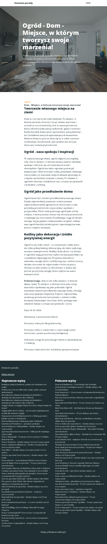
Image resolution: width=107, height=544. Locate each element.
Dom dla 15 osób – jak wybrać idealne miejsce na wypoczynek (75, 472)
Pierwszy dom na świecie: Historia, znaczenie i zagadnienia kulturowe (79, 398)
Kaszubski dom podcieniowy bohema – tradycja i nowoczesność (22, 493)
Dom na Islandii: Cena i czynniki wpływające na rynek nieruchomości (77, 466)
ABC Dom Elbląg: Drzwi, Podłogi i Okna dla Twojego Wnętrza (23, 508)
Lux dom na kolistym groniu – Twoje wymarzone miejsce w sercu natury (79, 485)
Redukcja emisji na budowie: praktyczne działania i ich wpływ (24, 385)
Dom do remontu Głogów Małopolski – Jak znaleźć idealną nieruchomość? (79, 430)
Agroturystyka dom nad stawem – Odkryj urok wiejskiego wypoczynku (25, 432)
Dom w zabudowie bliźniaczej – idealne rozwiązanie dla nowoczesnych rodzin (24, 446)
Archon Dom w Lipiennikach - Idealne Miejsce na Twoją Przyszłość (25, 524)
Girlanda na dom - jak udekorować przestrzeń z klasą (77, 481)
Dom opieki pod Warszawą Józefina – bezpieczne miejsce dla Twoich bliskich (79, 448)
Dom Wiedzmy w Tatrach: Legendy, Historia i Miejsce (77, 463)
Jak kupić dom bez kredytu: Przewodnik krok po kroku (77, 445)
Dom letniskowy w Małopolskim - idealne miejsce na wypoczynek (23, 427)
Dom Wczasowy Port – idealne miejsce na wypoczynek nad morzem (79, 459)
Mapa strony (8, 374)
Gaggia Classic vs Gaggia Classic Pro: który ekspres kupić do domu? (27, 406)
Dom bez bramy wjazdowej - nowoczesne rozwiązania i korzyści (25, 519)
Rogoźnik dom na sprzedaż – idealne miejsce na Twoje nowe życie (24, 498)
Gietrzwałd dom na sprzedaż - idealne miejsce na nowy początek (25, 487)
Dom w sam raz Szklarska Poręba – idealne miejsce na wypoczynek (77, 477)
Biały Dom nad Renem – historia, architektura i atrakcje (78, 418)
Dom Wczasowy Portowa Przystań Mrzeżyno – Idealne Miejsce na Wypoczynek (78, 453)
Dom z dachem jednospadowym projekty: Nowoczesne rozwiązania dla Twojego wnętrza (25, 474)
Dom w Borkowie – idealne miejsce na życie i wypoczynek (25, 442)
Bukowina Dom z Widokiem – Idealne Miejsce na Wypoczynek (75, 493)
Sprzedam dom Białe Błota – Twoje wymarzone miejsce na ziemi (79, 404)
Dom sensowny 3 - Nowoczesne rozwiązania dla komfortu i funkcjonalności (80, 393)
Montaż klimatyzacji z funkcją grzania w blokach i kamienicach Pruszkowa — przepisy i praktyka (22, 422)
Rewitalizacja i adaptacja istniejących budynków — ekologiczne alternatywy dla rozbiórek (22, 396)
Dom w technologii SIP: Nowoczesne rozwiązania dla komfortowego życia (24, 514)
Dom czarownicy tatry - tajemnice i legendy (73, 489)
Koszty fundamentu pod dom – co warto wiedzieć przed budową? (25, 503)
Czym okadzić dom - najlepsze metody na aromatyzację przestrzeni (78, 440)
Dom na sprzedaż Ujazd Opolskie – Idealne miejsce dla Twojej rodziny (78, 511)
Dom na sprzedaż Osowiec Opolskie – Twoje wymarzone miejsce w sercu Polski (78, 503)
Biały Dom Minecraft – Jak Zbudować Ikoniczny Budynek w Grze (79, 409)
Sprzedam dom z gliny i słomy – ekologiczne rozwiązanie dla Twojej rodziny (80, 435)
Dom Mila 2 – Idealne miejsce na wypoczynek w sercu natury (24, 451)
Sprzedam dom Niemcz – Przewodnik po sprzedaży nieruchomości (76, 414)
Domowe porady (23, 3)
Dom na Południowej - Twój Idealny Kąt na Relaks (75, 384)
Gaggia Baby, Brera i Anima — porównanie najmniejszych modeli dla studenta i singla (25, 412)
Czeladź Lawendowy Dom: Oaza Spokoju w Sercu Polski (25, 471)
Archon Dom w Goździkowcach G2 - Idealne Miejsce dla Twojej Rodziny (78, 388)
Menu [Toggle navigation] (88, 3)
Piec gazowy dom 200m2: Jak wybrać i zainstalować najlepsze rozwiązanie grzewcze (23, 482)
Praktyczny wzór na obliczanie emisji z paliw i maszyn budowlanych (24, 391)
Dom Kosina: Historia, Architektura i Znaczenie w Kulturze (26, 468)
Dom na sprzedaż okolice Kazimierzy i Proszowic (75, 426)
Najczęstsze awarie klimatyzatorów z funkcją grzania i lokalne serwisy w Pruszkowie (24, 417)
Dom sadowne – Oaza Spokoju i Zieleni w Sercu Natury (24, 460)
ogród (27, 101)
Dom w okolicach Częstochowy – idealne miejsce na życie (79, 424)
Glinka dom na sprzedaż (65, 421)
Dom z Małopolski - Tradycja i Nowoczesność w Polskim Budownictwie (25, 438)
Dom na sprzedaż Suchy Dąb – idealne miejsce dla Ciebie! (25, 479)
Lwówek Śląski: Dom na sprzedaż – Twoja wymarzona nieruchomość (24, 464)
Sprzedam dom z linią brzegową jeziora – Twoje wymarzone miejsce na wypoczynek (75, 498)
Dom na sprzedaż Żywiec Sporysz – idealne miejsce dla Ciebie (24, 456)
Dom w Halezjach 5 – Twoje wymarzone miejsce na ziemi (79, 507)
